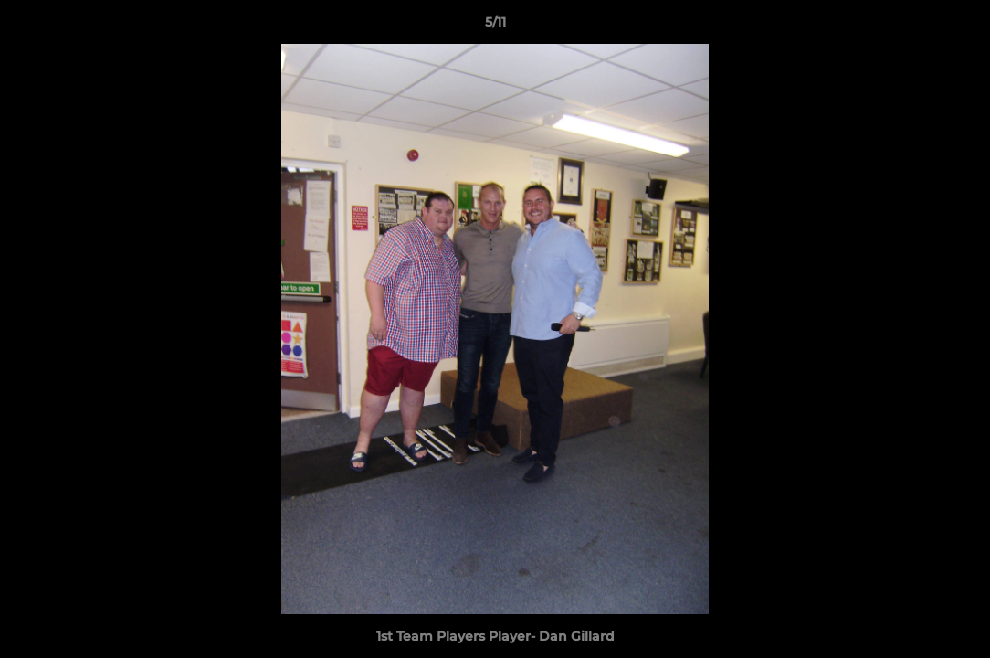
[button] (957, 26)
